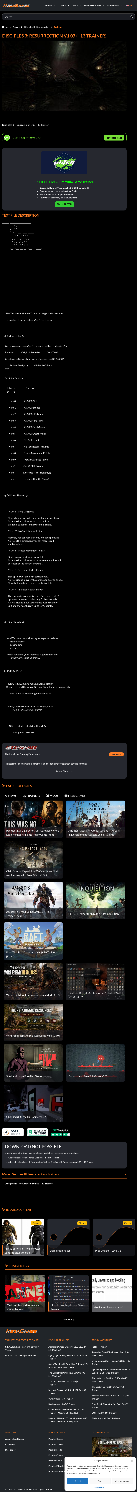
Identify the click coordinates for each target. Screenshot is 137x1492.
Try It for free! (114, 137)
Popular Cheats (55, 1455)
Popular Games (55, 1439)
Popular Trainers (56, 1444)
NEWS (10, 796)
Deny (100, 1481)
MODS (53, 796)
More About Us (64, 771)
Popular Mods (55, 1449)
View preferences (122, 1481)
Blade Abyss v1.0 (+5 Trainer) (62, 1404)
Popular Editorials (56, 1466)
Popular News (55, 1460)
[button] (131, 1460)
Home (5, 27)
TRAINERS (32, 796)
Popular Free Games (58, 1471)
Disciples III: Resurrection (36, 27)
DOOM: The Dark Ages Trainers (20, 1355)
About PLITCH (64, 204)
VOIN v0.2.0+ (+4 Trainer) (60, 1398)
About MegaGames (14, 1439)
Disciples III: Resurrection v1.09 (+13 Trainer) (72, 1162)
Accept (78, 1481)
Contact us (10, 1444)
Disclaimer (10, 1449)
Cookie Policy (99, 1487)
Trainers (58, 27)
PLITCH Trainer (99, 1346)
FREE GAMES (77, 796)
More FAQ (68, 1319)
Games (16, 27)
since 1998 (116, 754)
